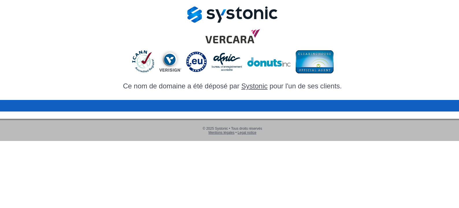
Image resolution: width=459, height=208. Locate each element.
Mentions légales (221, 133)
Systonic (254, 86)
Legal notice (247, 133)
